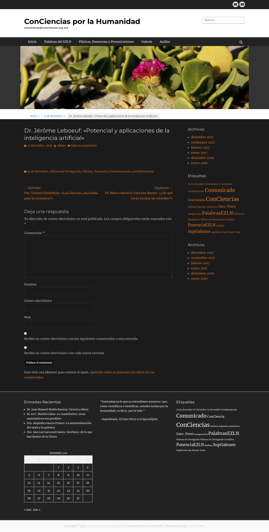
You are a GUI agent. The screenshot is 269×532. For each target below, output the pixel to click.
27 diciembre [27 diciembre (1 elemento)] (225, 184)
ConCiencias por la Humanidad (82, 21)
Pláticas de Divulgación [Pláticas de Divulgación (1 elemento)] (188, 439)
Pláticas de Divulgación (65, 171)
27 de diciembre (54, 116)
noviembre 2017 (203, 142)
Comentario (34, 233)
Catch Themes (196, 526)
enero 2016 (199, 163)
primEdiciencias (143, 171)
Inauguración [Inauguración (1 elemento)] (194, 214)
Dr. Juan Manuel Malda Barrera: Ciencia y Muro (58, 409)
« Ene (27, 509)
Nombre (30, 284)
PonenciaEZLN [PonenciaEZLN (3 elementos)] (202, 225)
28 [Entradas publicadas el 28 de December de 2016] (48, 498)
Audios (165, 42)
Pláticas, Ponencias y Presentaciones (106, 42)
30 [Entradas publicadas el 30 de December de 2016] (68, 498)
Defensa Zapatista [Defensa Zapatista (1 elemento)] (197, 207)
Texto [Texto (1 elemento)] (237, 232)
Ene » (36, 509)
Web (27, 317)
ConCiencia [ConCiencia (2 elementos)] (196, 200)
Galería (146, 42)
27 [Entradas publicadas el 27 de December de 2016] (38, 498)
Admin (61, 145)
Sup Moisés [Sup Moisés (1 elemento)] (228, 232)
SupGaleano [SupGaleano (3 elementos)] (199, 231)
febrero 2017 (200, 147)
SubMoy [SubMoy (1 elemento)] (220, 225)
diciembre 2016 (202, 158)
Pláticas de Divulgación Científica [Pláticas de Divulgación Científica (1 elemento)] (217, 219)
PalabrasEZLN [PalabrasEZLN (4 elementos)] (217, 213)
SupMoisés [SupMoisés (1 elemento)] (216, 232)
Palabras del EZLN (57, 42)
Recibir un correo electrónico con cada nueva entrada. (64, 353)
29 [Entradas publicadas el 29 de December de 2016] (58, 498)
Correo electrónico (38, 301)
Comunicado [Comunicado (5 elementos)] (220, 190)
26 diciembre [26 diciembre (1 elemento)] (211, 184)
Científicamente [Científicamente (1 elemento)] (196, 191)
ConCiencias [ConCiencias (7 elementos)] (222, 199)
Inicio (32, 42)
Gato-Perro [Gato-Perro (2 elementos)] (227, 206)
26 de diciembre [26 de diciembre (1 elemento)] (196, 184)
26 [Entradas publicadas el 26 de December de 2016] (29, 498)
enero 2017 (199, 153)
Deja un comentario (84, 145)
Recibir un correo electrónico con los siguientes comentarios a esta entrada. (81, 339)
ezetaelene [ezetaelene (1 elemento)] (212, 207)
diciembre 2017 (202, 137)
